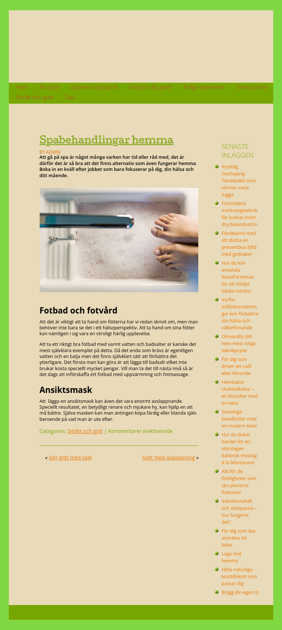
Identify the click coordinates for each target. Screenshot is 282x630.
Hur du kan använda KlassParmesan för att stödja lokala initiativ (237, 277)
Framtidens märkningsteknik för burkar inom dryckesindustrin (239, 214)
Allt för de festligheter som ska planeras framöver (238, 481)
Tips (69, 97)
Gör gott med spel (70, 457)
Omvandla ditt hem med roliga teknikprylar (238, 343)
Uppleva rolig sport (94, 87)
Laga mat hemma (231, 557)
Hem (22, 87)
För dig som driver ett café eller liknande (236, 366)
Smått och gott (34, 97)
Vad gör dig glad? (150, 87)
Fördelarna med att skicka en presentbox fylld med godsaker (238, 243)
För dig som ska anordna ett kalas (238, 538)
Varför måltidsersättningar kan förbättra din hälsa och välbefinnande (239, 314)
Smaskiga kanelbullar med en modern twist (239, 419)
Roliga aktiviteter (204, 87)
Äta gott (49, 87)
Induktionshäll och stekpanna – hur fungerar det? (239, 511)
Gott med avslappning (168, 457)
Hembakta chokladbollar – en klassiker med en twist (239, 392)
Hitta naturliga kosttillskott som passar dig (239, 576)
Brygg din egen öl (239, 592)
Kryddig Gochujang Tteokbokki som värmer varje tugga (238, 181)
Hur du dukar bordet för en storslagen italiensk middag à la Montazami (239, 449)
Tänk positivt (251, 87)
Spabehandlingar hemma (107, 139)
